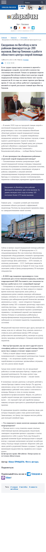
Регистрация (25, 24)
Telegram (33, 473)
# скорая (14, 487)
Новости (14, 37)
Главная (4, 37)
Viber (6, 477)
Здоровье (23, 37)
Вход (18, 24)
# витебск (23, 487)
